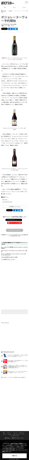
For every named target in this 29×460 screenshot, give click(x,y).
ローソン (4, 199)
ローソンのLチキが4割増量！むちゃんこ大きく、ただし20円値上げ (14, 248)
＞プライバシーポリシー (14, 459)
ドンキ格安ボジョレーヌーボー (8, 259)
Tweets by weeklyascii (5, 322)
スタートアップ (16, 434)
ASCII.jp (7, 438)
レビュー (14, 7)
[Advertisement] (14, 274)
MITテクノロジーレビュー (18, 438)
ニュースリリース (7, 202)
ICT (23, 434)
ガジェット (21, 432)
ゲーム (4, 434)
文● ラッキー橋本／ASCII (7, 26)
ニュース (24, 7)
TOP (5, 7)
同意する (14, 455)
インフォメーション (14, 435)
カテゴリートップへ (14, 230)
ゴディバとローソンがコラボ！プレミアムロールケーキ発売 (14, 251)
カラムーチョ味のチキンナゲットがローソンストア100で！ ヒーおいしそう (13, 254)
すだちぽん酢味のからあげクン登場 (9, 257)
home (3, 11)
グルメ (10, 11)
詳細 (3, 451)
